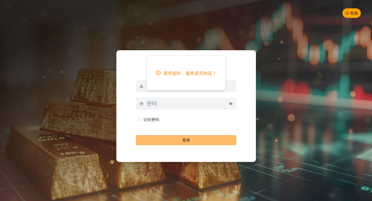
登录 (186, 140)
